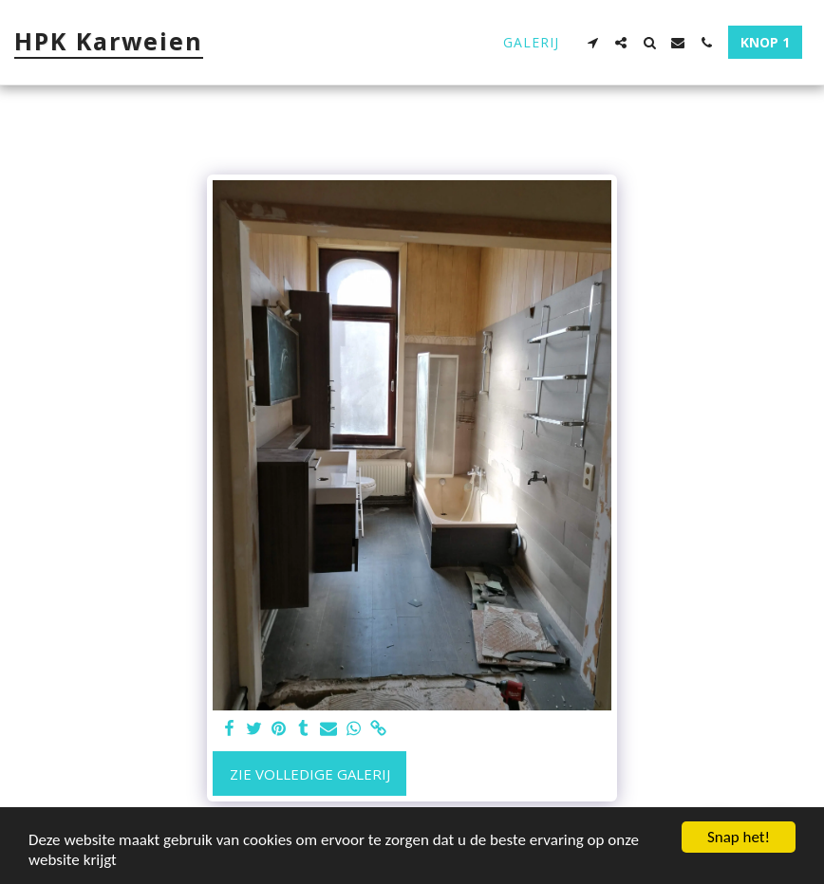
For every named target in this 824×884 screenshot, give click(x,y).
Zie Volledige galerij (310, 773)
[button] (592, 42)
